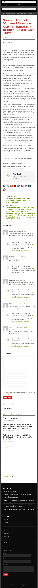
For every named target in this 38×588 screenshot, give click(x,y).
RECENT (4, 414)
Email (29, 380)
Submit (5, 574)
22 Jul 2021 (12, 36)
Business (6, 519)
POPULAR (11, 414)
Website (30, 385)
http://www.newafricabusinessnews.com (21, 250)
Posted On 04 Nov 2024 (8, 420)
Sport (5, 545)
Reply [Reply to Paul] (24, 280)
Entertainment (7, 525)
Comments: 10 (19, 38)
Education (6, 522)
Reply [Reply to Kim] (23, 256)
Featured (6, 528)
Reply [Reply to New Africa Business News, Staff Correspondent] (32, 244)
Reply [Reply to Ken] (23, 303)
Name (29, 375)
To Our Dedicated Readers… (9, 13)
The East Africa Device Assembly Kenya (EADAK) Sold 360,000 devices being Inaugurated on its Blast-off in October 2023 (17, 437)
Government (7, 530)
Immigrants (6, 533)
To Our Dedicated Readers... (10, 418)
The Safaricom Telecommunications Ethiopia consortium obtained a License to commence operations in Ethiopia (18, 200)
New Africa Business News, (19, 583)
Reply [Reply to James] (25, 327)
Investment (6, 536)
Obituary (6, 542)
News (5, 539)
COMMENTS (18, 414)
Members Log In (8, 408)
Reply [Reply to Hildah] (25, 231)
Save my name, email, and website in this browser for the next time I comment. (19, 393)
